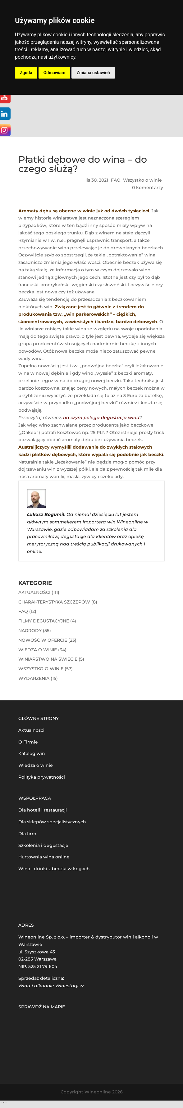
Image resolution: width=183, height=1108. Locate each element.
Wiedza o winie (37, 650)
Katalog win (31, 753)
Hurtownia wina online (44, 857)
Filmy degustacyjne (43, 621)
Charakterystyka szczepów (54, 602)
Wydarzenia (33, 678)
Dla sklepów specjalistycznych (52, 822)
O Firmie (28, 742)
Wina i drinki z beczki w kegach (54, 868)
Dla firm (27, 833)
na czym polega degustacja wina (101, 417)
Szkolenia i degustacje (43, 845)
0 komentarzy (147, 187)
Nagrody (30, 630)
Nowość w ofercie (42, 640)
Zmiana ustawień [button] (93, 72)
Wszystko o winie (142, 180)
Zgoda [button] (26, 72)
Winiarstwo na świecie (47, 659)
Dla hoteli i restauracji (42, 810)
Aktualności (34, 592)
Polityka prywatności (41, 777)
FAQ (116, 180)
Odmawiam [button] (54, 72)
